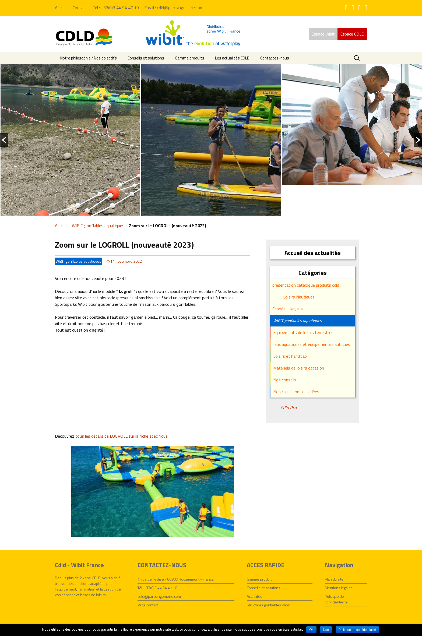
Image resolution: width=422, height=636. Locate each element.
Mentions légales (339, 588)
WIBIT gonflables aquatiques (98, 225)
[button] (4, 140)
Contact (80, 7)
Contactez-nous (274, 58)
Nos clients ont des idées (296, 391)
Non (326, 630)
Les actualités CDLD (232, 58)
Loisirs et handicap (290, 356)
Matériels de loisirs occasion (298, 368)
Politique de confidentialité (336, 599)
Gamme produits (189, 58)
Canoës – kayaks (287, 308)
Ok (311, 630)
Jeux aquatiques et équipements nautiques (311, 344)
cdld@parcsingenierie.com (159, 596)
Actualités (254, 596)
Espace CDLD (352, 34)
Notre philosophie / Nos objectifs (88, 58)
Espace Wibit (323, 34)
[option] (70, 140)
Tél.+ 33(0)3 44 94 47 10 (157, 588)
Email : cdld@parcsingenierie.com (173, 7)
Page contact (148, 605)
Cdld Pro (288, 407)
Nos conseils (284, 380)
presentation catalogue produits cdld (305, 285)
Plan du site (334, 579)
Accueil (61, 7)
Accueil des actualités (312, 252)
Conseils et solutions (146, 58)
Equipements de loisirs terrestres (303, 332)
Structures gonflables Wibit (268, 605)
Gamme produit (259, 579)
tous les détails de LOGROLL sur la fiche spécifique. (121, 436)
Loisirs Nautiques (299, 297)
